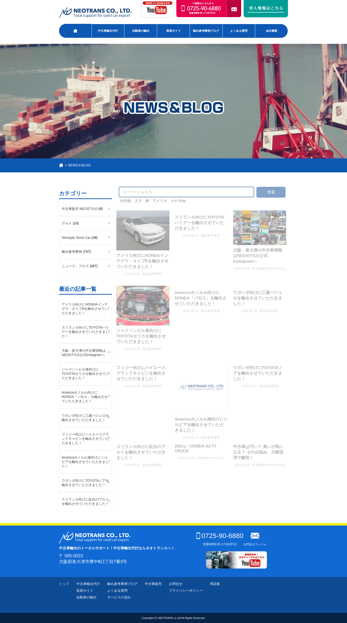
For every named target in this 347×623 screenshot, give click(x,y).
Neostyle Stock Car (76, 238)
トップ (64, 584)
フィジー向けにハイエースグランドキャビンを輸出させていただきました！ (85, 438)
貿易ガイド (173, 30)
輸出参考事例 (72, 251)
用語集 (215, 584)
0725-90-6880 (219, 535)
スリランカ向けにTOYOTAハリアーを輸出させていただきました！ (85, 331)
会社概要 (271, 30)
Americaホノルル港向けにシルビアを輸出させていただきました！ (85, 461)
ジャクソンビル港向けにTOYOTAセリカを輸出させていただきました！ (85, 373)
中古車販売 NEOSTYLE (80, 209)
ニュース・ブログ (75, 266)
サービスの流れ (119, 597)
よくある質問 (238, 30)
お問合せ (175, 584)
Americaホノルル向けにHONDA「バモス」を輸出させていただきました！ (85, 396)
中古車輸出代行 (108, 30)
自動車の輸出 (140, 30)
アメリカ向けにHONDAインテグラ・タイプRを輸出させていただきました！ (85, 308)
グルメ (67, 223)
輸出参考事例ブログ (206, 30)
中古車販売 (153, 584)
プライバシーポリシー (186, 590)
